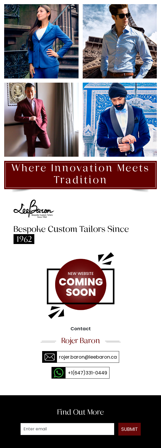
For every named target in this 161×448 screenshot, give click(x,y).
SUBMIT (129, 429)
